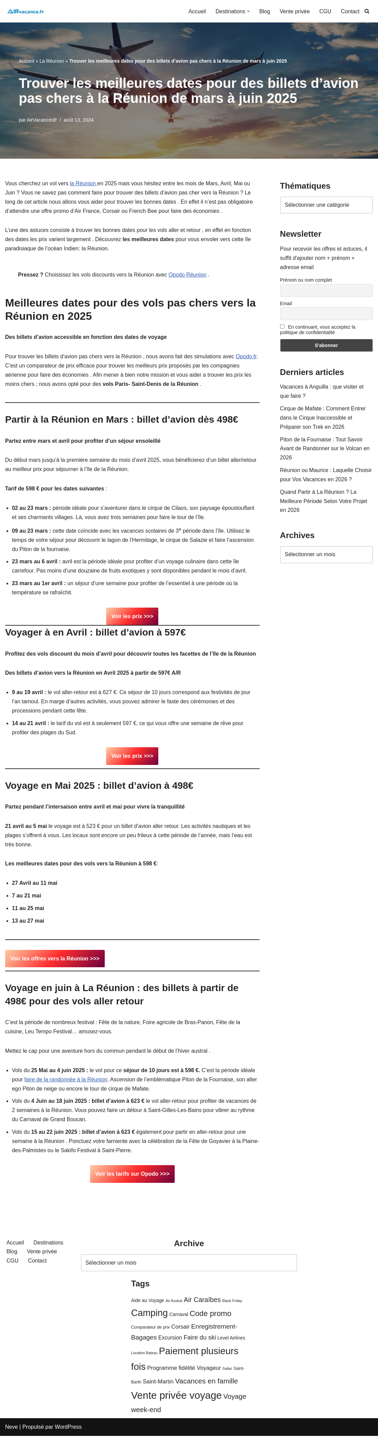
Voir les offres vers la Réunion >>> (55, 962)
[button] (247, 11)
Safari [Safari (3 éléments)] (227, 1374)
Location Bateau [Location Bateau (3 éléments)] (144, 1358)
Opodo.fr (15, 367)
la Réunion (84, 184)
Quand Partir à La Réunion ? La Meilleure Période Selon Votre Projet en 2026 (324, 503)
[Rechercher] (366, 11)
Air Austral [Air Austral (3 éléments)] (173, 1306)
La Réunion (52, 61)
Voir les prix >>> (132, 619)
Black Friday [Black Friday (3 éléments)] (232, 1306)
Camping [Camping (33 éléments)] (149, 1318)
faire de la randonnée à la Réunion (66, 1084)
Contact (350, 11)
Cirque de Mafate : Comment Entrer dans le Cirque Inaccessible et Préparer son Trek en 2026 (323, 419)
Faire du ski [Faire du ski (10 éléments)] (200, 1342)
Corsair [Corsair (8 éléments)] (180, 1332)
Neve (11, 1432)
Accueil (196, 11)
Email (286, 304)
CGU (325, 11)
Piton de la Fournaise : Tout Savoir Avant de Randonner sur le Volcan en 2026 (325, 450)
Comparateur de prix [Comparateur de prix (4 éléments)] (150, 1332)
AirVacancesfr (42, 120)
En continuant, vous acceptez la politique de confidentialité (317, 330)
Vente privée (294, 11)
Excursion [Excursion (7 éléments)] (170, 1343)
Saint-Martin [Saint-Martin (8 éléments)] (158, 1386)
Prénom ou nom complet (306, 280)
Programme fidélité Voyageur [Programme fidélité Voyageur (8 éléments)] (184, 1373)
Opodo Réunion (189, 276)
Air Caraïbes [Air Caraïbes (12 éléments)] (202, 1305)
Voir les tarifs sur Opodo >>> (132, 1179)
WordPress (68, 1432)
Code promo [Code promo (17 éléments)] (210, 1319)
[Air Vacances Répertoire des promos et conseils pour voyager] (25, 11)
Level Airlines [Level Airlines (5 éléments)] (231, 1343)
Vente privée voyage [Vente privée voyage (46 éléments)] (176, 1400)
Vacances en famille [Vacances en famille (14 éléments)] (206, 1386)
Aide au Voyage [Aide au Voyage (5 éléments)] (147, 1305)
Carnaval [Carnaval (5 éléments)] (178, 1319)
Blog (264, 11)
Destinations (49, 1248)
